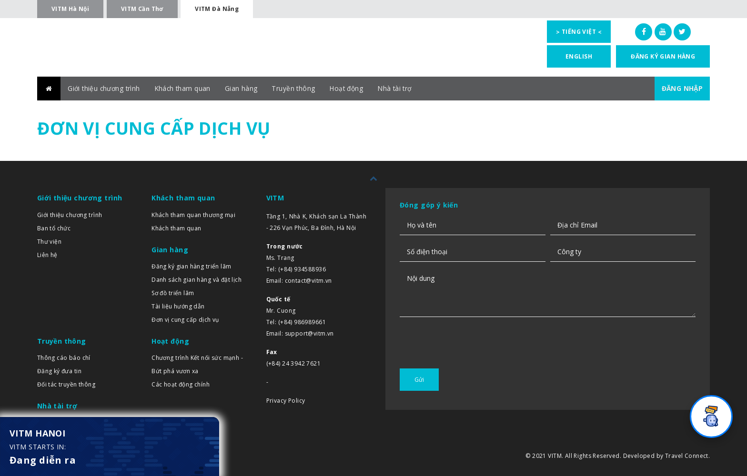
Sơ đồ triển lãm (172, 293)
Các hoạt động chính (180, 385)
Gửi (419, 380)
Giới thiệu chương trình (105, 88)
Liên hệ (47, 255)
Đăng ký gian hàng (663, 56)
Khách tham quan (185, 88)
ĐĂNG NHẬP (681, 88)
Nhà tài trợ (400, 88)
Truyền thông (297, 88)
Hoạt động (350, 88)
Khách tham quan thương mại (193, 215)
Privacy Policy (285, 401)
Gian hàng (244, 88)
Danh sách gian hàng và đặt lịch (196, 280)
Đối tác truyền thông (66, 385)
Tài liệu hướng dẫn (178, 306)
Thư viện (49, 242)
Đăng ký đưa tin (59, 371)
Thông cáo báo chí (64, 358)
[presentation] (472, 360)
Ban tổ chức (54, 228)
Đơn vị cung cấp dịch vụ (185, 320)
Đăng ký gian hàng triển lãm (191, 266)
